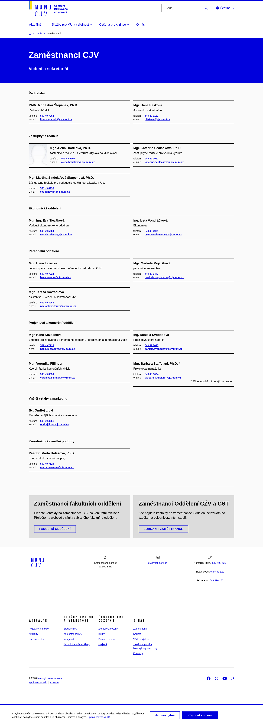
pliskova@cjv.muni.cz (157, 119)
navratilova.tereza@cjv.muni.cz (58, 306)
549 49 (47, 115)
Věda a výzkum (141, 639)
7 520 (217, 571)
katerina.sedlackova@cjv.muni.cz (164, 162)
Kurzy (101, 634)
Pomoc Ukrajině (107, 639)
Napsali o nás (36, 639)
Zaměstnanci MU (73, 634)
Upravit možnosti (98, 718)
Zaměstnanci (140, 628)
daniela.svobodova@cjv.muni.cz (163, 348)
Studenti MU (70, 628)
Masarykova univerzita (49, 678)
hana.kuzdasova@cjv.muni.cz (57, 348)
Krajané (102, 644)
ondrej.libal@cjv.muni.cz (54, 424)
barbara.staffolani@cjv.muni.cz (163, 377)
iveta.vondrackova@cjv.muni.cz (163, 234)
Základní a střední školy (77, 644)
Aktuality (33, 634)
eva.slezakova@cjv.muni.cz (56, 234)
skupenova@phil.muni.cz (55, 191)
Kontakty (138, 653)
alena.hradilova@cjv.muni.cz (78, 162)
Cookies (54, 682)
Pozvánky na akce (39, 628)
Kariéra (137, 634)
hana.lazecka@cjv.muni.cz (55, 277)
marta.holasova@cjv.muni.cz (57, 467)
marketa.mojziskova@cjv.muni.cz (164, 277)
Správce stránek (38, 682)
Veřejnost (69, 639)
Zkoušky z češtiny (108, 628)
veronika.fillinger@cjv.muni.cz (57, 377)
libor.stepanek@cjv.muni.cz (56, 119)
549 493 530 (219, 562)
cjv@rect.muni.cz (157, 562)
